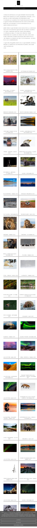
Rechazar (18, 522)
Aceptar (18, 519)
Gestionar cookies (18, 525)
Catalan (20, 6)
